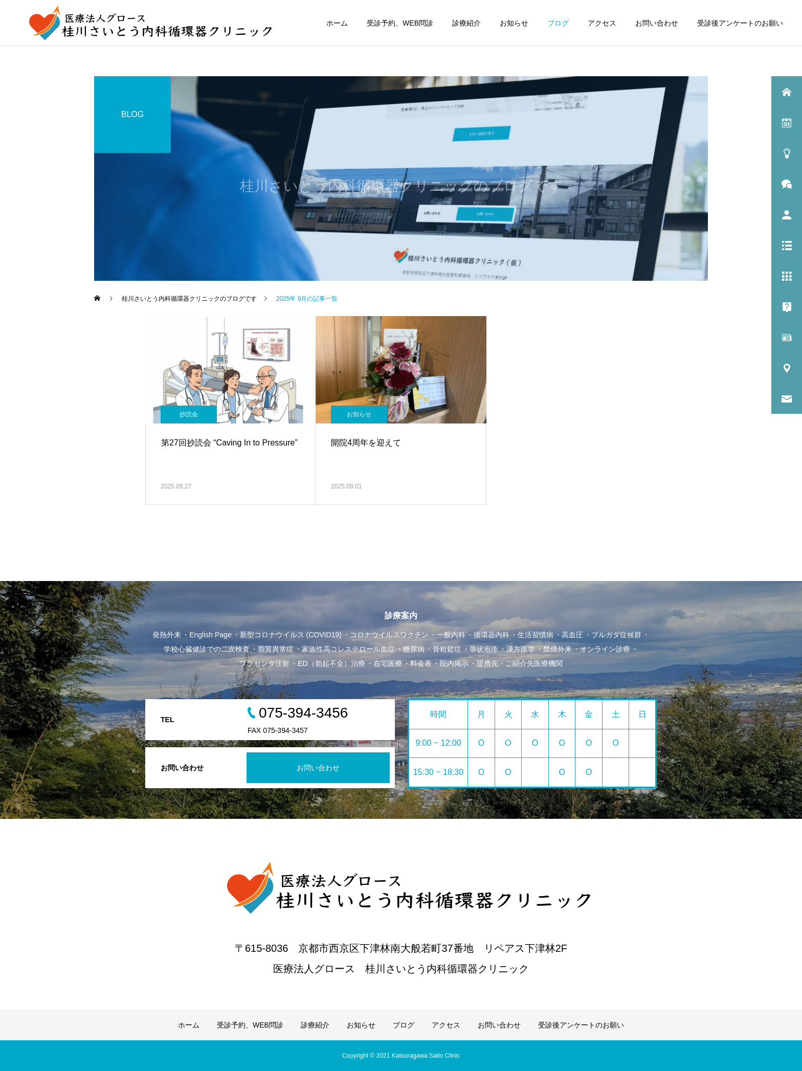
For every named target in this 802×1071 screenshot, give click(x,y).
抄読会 (189, 414)
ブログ (558, 23)
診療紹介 (466, 23)
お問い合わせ (656, 23)
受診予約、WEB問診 (400, 23)
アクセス (602, 23)
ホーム (337, 23)
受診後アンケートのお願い (740, 23)
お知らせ (514, 23)
